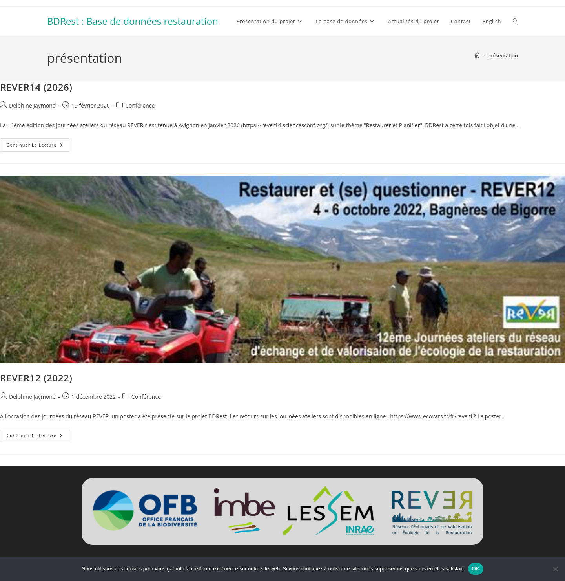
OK (475, 569)
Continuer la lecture (38, 146)
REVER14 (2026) (36, 87)
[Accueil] (477, 55)
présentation (502, 55)
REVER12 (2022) (36, 377)
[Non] (555, 569)
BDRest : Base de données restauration (132, 21)
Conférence (140, 105)
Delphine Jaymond (32, 105)
